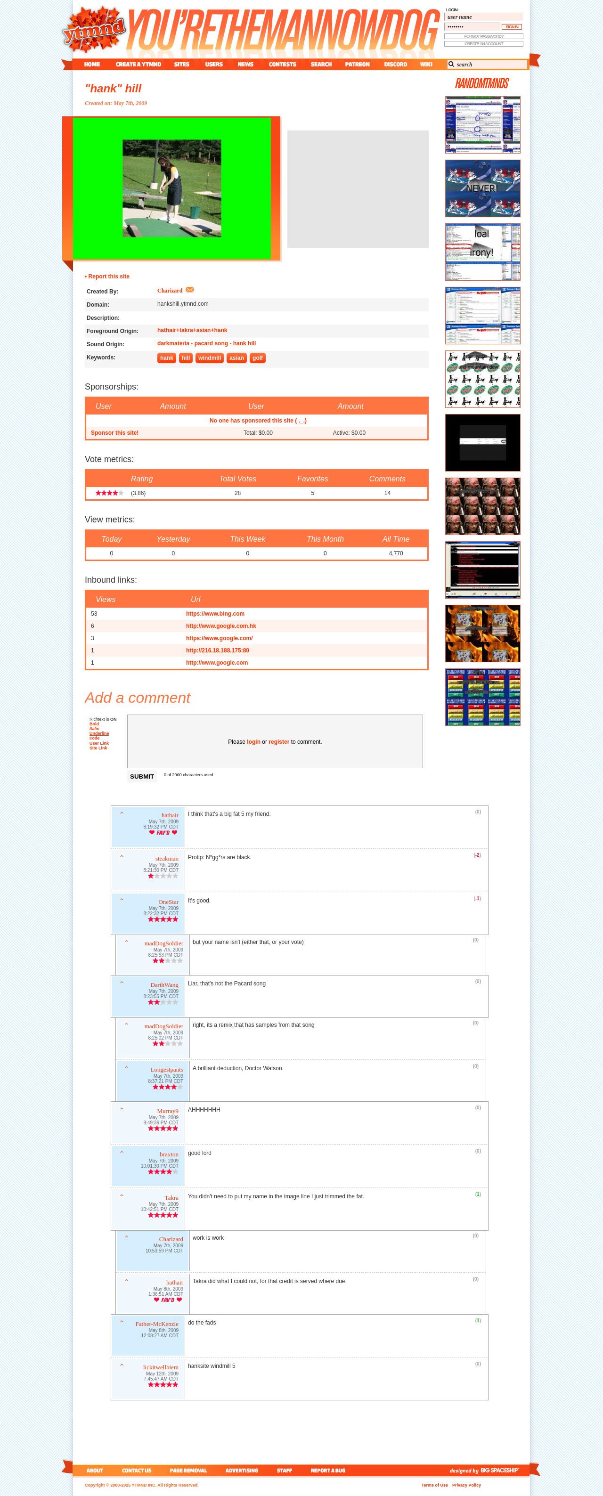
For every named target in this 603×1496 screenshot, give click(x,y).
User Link (99, 744)
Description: (103, 318)
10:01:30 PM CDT (160, 1167)
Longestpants (167, 1070)
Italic (94, 728)
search (321, 64)
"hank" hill (113, 88)
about (93, 1470)
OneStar (168, 902)
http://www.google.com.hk (221, 626)
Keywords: (101, 357)
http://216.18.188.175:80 (217, 650)
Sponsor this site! (115, 433)
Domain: (98, 304)
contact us (136, 1470)
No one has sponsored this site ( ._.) (258, 420)
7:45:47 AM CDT (161, 1379)
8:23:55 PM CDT (161, 997)
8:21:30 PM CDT (161, 871)
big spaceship (504, 1470)
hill (186, 358)
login (254, 742)
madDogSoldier (164, 944)
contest (282, 64)
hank (166, 358)
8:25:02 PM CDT (165, 1038)
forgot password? (484, 36)
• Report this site (107, 276)
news (245, 64)
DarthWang (164, 985)
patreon (357, 64)
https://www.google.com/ (219, 638)
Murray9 (168, 1111)
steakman (167, 859)
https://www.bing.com (215, 613)
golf (258, 358)
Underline (99, 733)
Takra (172, 1198)
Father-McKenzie (157, 1324)
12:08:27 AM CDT (160, 1336)
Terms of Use (435, 1485)
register (279, 742)
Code (95, 739)
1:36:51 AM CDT (165, 1295)
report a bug (330, 1470)
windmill (209, 358)
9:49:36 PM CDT (161, 1123)
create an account (483, 43)
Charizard (169, 290)
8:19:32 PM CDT (161, 827)
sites (181, 64)
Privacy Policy (466, 1485)
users (214, 64)
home (92, 64)
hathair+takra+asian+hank (192, 330)
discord (395, 64)
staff (285, 1470)
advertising (242, 1470)
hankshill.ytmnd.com (183, 304)
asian (236, 358)
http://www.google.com (217, 662)
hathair (170, 816)
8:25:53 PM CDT (165, 956)
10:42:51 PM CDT (160, 1210)
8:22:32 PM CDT (161, 914)
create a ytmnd (138, 64)
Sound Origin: (105, 344)
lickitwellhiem (161, 1368)
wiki (426, 64)
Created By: (102, 291)
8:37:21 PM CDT (165, 1082)
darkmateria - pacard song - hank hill (206, 343)
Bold (94, 724)
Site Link (98, 749)
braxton (169, 1155)
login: (452, 10)
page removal (188, 1470)
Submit (142, 776)
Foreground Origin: (113, 331)
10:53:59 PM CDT (164, 1251)
